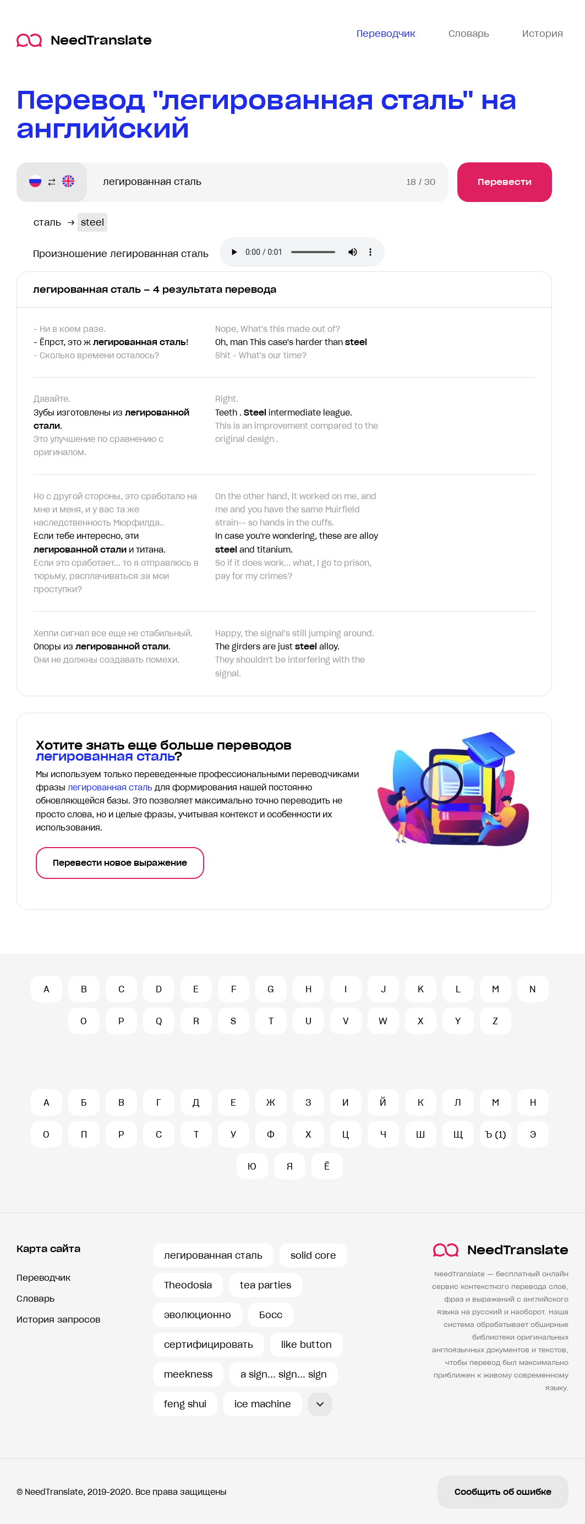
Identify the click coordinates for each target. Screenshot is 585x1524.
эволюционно (197, 1314)
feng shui (185, 1404)
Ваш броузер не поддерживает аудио (302, 252)
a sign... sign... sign (283, 1374)
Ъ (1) (495, 1134)
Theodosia (188, 1285)
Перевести (505, 182)
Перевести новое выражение (120, 863)
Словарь (35, 1298)
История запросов (58, 1319)
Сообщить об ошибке (503, 1492)
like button (306, 1344)
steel (92, 222)
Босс (270, 1314)
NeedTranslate (84, 40)
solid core (313, 1255)
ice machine (262, 1404)
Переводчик (43, 1277)
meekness (188, 1374)
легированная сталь (213, 1255)
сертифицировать (208, 1344)
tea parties (265, 1285)
